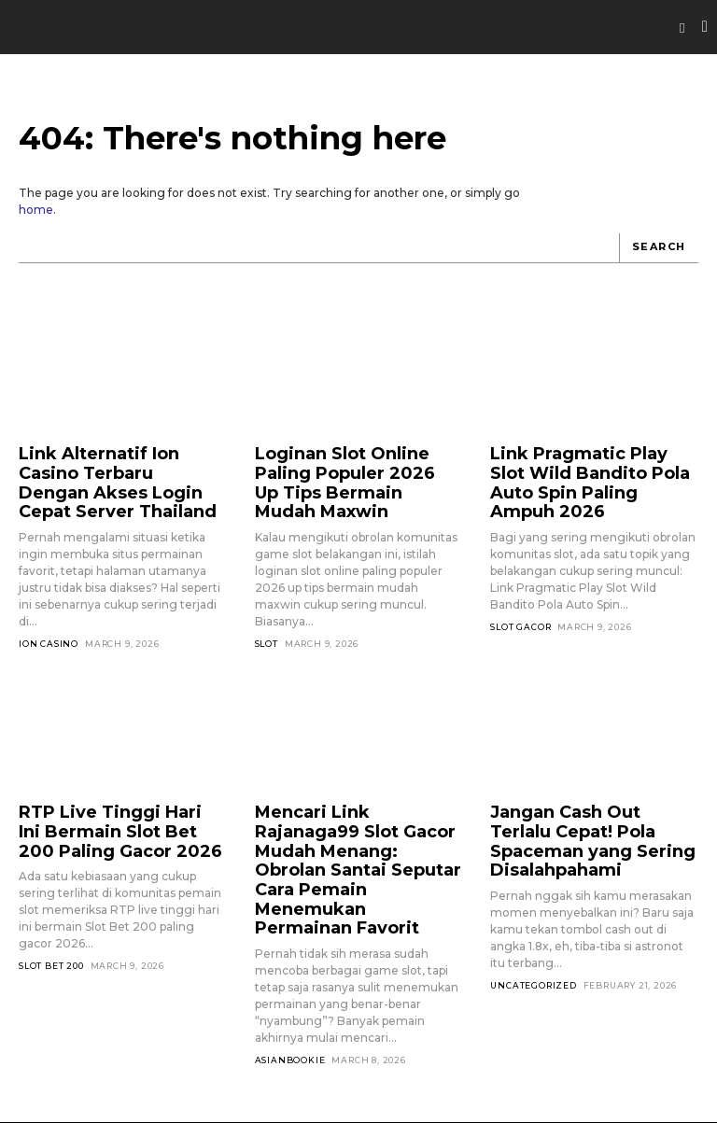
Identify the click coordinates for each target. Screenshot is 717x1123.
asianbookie (290, 993)
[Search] (658, 248)
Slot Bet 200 (51, 943)
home (36, 210)
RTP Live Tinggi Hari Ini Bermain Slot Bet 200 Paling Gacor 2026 (104, 815)
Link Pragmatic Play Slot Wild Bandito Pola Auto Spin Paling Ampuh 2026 (582, 468)
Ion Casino (48, 630)
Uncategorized (533, 943)
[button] (682, 28)
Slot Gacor (520, 598)
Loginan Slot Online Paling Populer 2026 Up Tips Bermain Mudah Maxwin (353, 468)
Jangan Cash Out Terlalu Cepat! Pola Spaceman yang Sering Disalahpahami (593, 815)
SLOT (266, 615)
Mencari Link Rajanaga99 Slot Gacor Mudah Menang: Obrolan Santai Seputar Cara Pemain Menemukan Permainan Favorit (356, 831)
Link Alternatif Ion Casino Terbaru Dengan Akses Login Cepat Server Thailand (113, 476)
